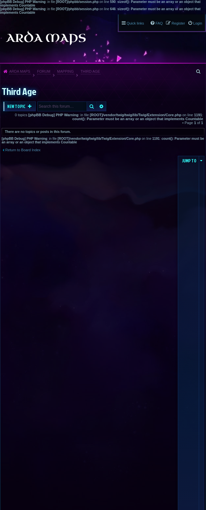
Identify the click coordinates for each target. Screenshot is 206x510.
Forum (43, 71)
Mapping (65, 71)
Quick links (135, 23)
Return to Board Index (23, 150)
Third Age (90, 71)
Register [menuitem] (178, 23)
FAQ (159, 23)
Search (92, 106)
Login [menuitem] (197, 23)
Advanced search (101, 106)
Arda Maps (19, 71)
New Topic (16, 106)
